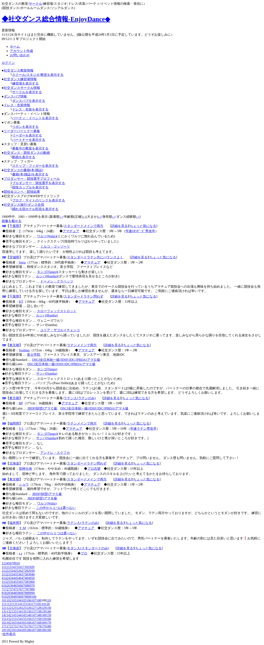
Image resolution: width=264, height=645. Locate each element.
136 (28, 611)
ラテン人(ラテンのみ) (80, 398)
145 (23, 615)
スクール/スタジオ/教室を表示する (38, 75)
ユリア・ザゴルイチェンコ (60, 330)
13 (9, 567)
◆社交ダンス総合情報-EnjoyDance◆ (56, 19)
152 (8, 619)
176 (28, 626)
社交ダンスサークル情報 (22, 87)
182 (8, 630)
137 (33, 611)
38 (26, 574)
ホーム (15, 46)
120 (47, 604)
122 (8, 608)
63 (10, 585)
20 (32, 567)
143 (13, 615)
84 (13, 593)
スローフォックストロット (57, 311)
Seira (22, 262)
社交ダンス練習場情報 (20, 79)
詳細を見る (119, 226)
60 (33, 582)
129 (43, 608)
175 (23, 626)
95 (16, 596)
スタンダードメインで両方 (83, 226)
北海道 (14, 463)
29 (29, 570)
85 (16, 593)
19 (29, 567)
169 (43, 622)
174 (18, 626)
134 (18, 611)
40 (33, 574)
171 (4, 626)
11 (3, 567)
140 (48, 611)
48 (26, 578)
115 (23, 604)
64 (13, 585)
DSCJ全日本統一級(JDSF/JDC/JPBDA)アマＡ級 (94, 408)
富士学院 (33, 354)
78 (26, 589)
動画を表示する (23, 157)
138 (38, 611)
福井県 (14, 523)
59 (29, 582)
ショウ (24, 484)
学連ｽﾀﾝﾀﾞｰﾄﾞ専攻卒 (140, 231)
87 (23, 593)
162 (8, 622)
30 (33, 570)
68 (26, 585)
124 (18, 608)
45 (16, 578)
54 (13, 582)
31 (3, 574)
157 (33, 619)
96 (19, 596)
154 (18, 619)
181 (4, 630)
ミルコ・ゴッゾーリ (55, 246)
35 (16, 574)
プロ (84, 553)
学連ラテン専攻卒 (143, 428)
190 (48, 630)
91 (3, 596)
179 (43, 626)
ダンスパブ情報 (15, 96)
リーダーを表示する (27, 135)
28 (26, 570)
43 (10, 578)
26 (19, 570)
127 (33, 608)
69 (29, 585)
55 (16, 582)
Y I (21, 428)
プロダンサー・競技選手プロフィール (32, 178)
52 (6, 582)
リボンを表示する (25, 126)
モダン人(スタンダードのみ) (88, 548)
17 (23, 567)
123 (13, 608)
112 (8, 604)
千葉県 (14, 226)
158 (38, 619)
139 (43, 611)
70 (33, 585)
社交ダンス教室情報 (18, 70)
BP (21, 403)
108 (38, 600)
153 (13, 619)
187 (33, 630)
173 (13, 626)
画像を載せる (11, 221)
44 (13, 578)
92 (6, 596)
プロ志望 (93, 468)
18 (26, 567)
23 (10, 570)
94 (13, 596)
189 (43, 630)
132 (8, 611)
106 (28, 600)
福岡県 (14, 423)
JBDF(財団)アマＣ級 (42, 408)
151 (4, 619)
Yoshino (24, 350)
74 (13, 589)
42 (6, 578)
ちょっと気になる (143, 226)
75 (16, 589)
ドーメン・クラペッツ (56, 281)
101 (4, 600)
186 (28, 630)
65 (16, 585)
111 (4, 604)
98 (26, 596)
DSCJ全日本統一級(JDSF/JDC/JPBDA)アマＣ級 (61, 364)
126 (28, 608)
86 (19, 593)
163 (13, 622)
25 (16, 570)
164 (18, 622)
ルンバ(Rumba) (47, 276)
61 (3, 585)
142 (8, 615)
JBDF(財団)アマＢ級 (42, 498)
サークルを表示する (27, 92)
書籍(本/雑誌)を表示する (30, 174)
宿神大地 (25, 468)
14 (13, 567)
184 (18, 630)
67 (23, 585)
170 (48, 622)
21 (3, 570)
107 (33, 600)
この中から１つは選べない (56, 508)
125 (23, 608)
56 (19, 582)
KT (21, 301)
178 (38, 626)
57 (23, 582)
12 (6, 567)
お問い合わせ (20, 55)
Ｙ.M (22, 528)
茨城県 (14, 257)
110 (48, 600)
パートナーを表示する (28, 139)
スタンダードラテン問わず (83, 296)
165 (23, 622)
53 (10, 582)
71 (3, 589)
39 (29, 574)
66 (19, 585)
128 (38, 608)
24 (13, 570)
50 (33, 578)
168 (38, 622)
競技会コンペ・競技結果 (22, 191)
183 (13, 630)
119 (42, 604)
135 (23, 611)
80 (33, 589)
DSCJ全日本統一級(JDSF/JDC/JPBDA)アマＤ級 (66, 359)
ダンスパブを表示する (28, 100)
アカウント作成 (21, 51)
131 (4, 611)
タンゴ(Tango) (47, 272)
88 (26, 593)
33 (10, 574)
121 (4, 608)
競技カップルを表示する (30, 187)
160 (48, 619)
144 (18, 615)
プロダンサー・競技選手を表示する (38, 183)
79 (29, 589)
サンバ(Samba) (46, 373)
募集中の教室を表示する (30, 148)
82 (6, 593)
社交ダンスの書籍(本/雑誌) (23, 170)
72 (6, 589)
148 (38, 615)
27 (23, 570)
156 (28, 619)
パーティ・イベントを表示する (35, 118)
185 (23, 630)
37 (23, 574)
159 (43, 619)
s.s (20, 553)
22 (6, 570)
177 (33, 626)
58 (26, 582)
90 (33, 593)
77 (23, 589)
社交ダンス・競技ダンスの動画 (27, 152)
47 (23, 578)
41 (3, 578)
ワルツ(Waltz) (47, 236)
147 (33, 615)
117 (32, 604)
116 (28, 604)
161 (4, 622)
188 (38, 630)
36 (19, 574)
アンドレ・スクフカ (55, 452)
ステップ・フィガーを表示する (35, 165)
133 (13, 611)
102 (8, 600)
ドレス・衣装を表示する (30, 109)
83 (10, 593)
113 (13, 604)
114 (18, 604)
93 (10, 596)
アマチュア (71, 231)
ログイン (8, 63)
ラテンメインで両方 (82, 345)
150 (48, 615)
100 (33, 596)
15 (16, 567)
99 (29, 596)
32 (6, 574)
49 (29, 578)
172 (8, 626)
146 (28, 615)
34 (13, 574)
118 (37, 604)
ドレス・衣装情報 (17, 105)
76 (19, 589)
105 (23, 600)
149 (43, 615)
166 (28, 622)
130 (48, 608)
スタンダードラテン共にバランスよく (95, 257)
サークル (35, 3)
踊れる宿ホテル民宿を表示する (35, 209)
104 (18, 600)
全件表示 (9, 634)
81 (3, 593)
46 (19, 578)
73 (10, 589)
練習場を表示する (25, 83)
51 (3, 582)
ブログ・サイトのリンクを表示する (38, 200)
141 (4, 615)
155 (23, 619)
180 (48, 626)
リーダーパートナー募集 (22, 131)
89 (29, 593)
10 (18, 563)
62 (6, 585)
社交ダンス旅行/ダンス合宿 (24, 204)
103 (13, 600)
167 (33, 622)
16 (19, 567)
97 (23, 596)
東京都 (14, 345)
